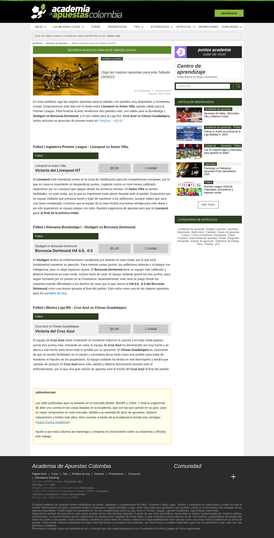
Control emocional (201, 235)
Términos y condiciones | (46, 494)
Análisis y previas (112, 58)
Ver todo (208, 204)
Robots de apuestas (202, 241)
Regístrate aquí (73, 481)
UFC (217, 244)
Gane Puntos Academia (52, 422)
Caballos (211, 232)
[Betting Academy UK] (225, 477)
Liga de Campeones (177, 510)
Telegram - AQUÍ (110, 120)
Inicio (41, 27)
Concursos (232, 27)
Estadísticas (162, 27)
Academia (144, 90)
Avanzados (183, 232)
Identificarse (229, 13)
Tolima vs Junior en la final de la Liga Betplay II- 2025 (222, 133)
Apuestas (226, 145)
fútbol (143, 504)
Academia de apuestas (218, 109)
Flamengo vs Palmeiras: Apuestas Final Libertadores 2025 (220, 171)
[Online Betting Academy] (201, 477)
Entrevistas (219, 235)
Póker (222, 238)
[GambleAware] (42, 534)
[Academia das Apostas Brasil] (193, 477)
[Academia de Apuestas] (209, 477)
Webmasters (87, 488)
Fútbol (236, 127)
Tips (139, 27)
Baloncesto (198, 232)
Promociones (208, 26)
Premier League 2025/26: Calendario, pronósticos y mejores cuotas (218, 189)
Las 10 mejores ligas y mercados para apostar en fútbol (222, 151)
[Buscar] (237, 86)
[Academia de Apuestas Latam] (217, 477)
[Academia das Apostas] (185, 477)
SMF (52, 484)
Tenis (200, 244)
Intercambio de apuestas (203, 238)
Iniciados (183, 238)
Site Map (37, 484)
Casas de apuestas (210, 147)
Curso (95, 26)
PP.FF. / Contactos (97, 491)
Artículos (186, 27)
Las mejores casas (68, 27)
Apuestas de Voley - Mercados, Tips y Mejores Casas (222, 115)
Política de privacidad (73, 494)
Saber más (113, 35)
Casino (186, 235)
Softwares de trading (227, 241)
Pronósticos (117, 26)
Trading (208, 244)
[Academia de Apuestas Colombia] (177, 477)
